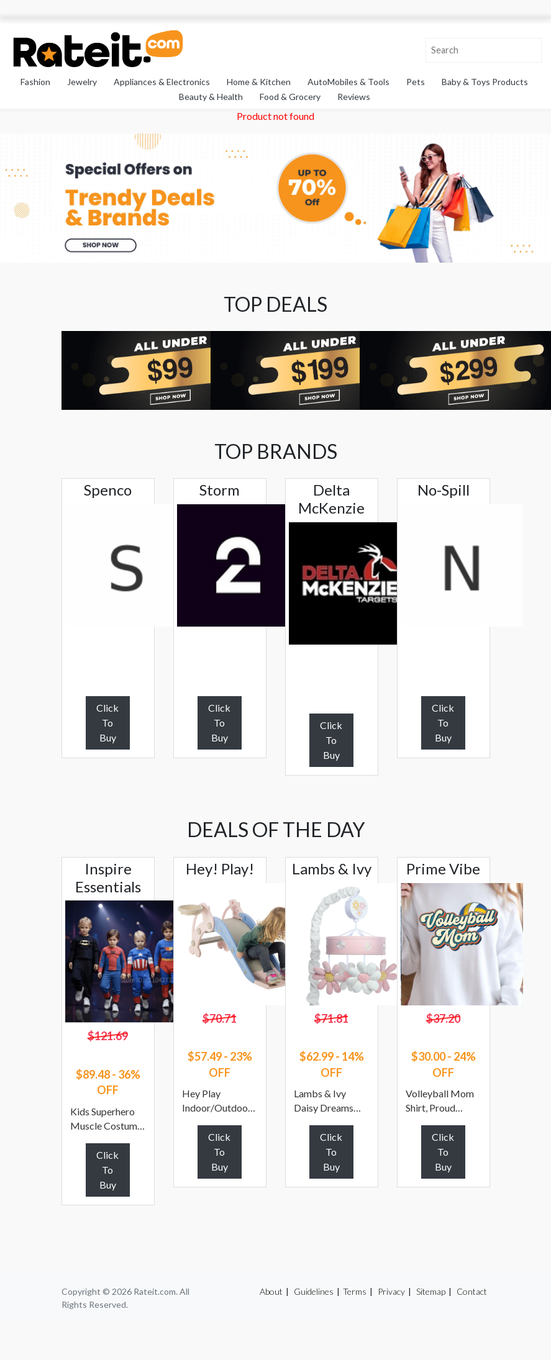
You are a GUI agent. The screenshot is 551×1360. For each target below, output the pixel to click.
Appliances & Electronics (162, 81)
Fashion (35, 81)
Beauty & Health (211, 96)
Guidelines (314, 1291)
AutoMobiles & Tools (348, 81)
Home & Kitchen (259, 81)
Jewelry (82, 81)
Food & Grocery (290, 96)
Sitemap (430, 1291)
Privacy (391, 1291)
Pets (415, 81)
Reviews (353, 96)
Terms (355, 1291)
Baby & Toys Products (485, 81)
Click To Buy (107, 722)
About (271, 1291)
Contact (472, 1291)
